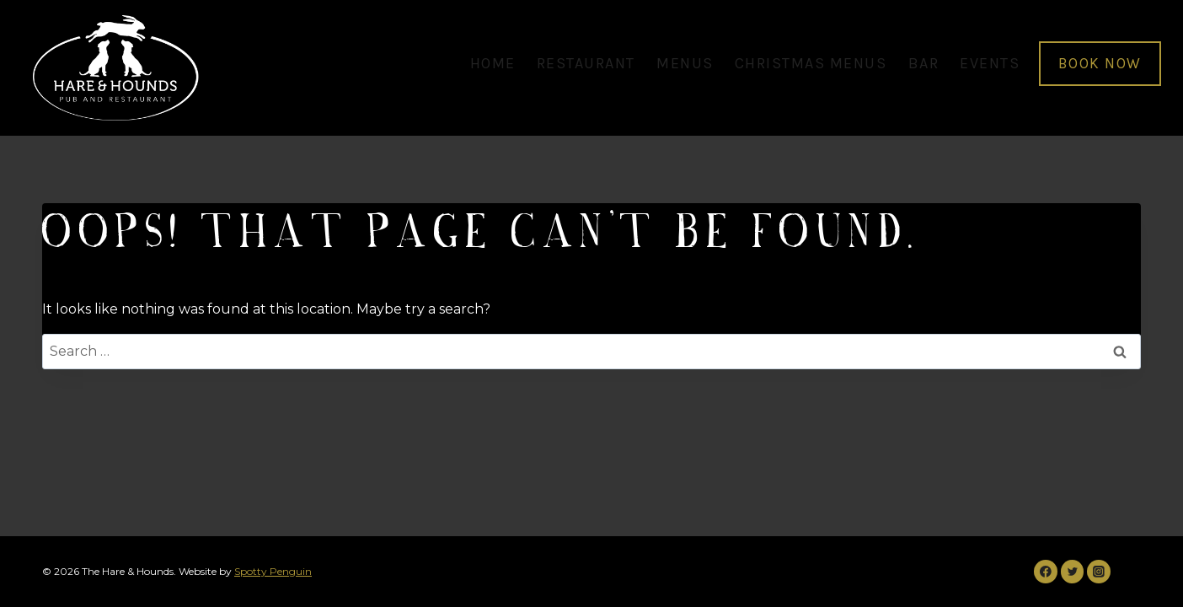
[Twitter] (1072, 571)
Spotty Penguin (273, 571)
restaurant (586, 63)
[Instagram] (1099, 571)
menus (685, 63)
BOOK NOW (1100, 63)
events (990, 63)
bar (923, 63)
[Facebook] (1045, 571)
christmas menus (811, 63)
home (493, 63)
